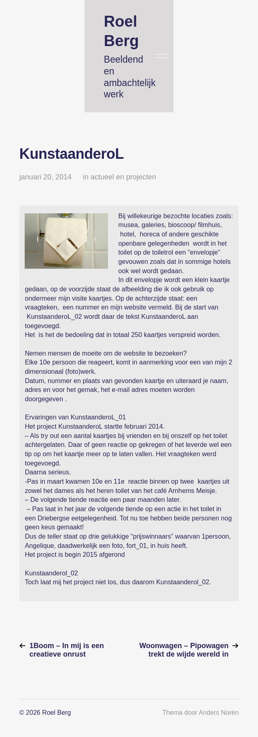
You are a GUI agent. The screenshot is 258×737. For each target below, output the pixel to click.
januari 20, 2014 (45, 177)
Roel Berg (56, 712)
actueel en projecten (123, 177)
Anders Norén (219, 712)
